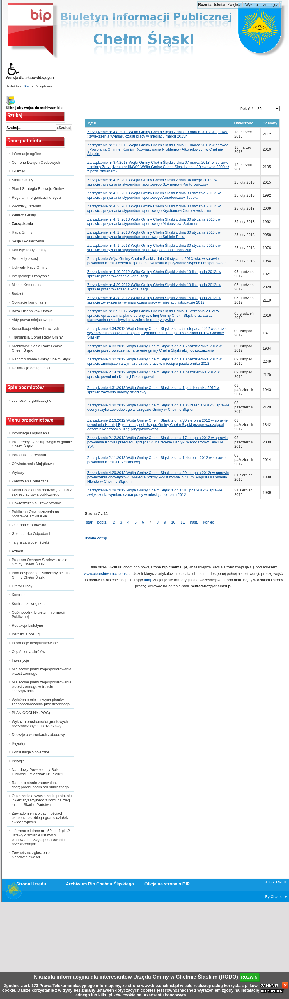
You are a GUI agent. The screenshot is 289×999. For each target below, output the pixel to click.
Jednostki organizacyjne (32, 400)
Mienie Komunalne (27, 285)
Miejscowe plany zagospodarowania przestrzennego (41, 671)
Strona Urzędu (31, 883)
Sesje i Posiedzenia (28, 241)
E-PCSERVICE (275, 882)
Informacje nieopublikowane (35, 643)
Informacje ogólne (26, 153)
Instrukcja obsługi (26, 634)
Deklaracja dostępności (31, 368)
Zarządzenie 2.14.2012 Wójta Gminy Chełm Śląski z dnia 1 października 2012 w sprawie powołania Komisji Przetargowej (153, 374)
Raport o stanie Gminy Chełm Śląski (42, 359)
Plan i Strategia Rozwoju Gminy (38, 188)
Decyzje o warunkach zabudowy (38, 734)
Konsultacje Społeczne (30, 752)
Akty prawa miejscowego (32, 320)
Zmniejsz (270, 4)
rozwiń (249, 977)
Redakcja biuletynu (27, 625)
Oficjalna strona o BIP (167, 883)
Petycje (18, 761)
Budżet (17, 293)
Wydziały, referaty (26, 206)
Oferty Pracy (22, 586)
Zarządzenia (22, 223)
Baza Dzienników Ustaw (32, 311)
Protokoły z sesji (25, 258)
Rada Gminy (22, 232)
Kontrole (19, 595)
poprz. (102, 522)
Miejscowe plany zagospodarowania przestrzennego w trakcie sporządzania (41, 686)
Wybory (18, 472)
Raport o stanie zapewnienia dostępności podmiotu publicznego (40, 784)
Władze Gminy (24, 215)
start (89, 522)
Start (27, 86)
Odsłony (270, 123)
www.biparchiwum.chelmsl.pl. (108, 573)
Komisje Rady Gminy (29, 250)
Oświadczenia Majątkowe (33, 463)
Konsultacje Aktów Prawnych (35, 328)
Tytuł (91, 123)
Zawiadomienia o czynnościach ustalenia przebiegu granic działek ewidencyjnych (40, 817)
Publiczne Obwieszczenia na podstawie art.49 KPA (35, 514)
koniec (208, 522)
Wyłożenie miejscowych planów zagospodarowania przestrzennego (41, 701)
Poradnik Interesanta (29, 455)
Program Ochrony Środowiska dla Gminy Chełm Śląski (39, 562)
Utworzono (243, 123)
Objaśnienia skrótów (28, 651)
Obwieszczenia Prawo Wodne (36, 503)
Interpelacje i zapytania (31, 276)
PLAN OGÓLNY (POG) (31, 713)
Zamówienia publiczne (30, 481)
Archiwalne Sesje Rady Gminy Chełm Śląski (37, 348)
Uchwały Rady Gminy (29, 267)
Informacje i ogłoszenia (31, 433)
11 (183, 522)
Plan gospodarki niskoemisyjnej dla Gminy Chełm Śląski (41, 575)
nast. (194, 522)
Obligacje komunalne (29, 302)
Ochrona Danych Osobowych (36, 162)
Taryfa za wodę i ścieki (30, 542)
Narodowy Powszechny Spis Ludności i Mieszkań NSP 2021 (37, 771)
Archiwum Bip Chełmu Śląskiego (100, 883)
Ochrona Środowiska (29, 525)
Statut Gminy (22, 180)
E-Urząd (18, 171)
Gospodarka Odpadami (31, 533)
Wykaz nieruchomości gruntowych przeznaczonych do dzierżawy (40, 723)
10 (173, 522)
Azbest (17, 551)
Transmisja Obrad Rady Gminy (37, 337)
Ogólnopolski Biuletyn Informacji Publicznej (38, 614)
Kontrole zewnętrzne (29, 603)
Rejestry (18, 743)
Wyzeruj (252, 4)
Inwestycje (20, 660)
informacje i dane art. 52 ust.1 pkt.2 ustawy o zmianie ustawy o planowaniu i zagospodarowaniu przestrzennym (41, 837)
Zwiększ (234, 4)
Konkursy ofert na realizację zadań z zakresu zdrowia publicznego (42, 492)
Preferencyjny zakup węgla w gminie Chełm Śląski (42, 444)
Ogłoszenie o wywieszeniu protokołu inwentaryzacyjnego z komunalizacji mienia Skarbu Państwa (42, 800)
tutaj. (148, 580)
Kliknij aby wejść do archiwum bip (34, 108)
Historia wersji (95, 538)
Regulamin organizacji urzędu (36, 197)
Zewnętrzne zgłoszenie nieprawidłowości (31, 854)
